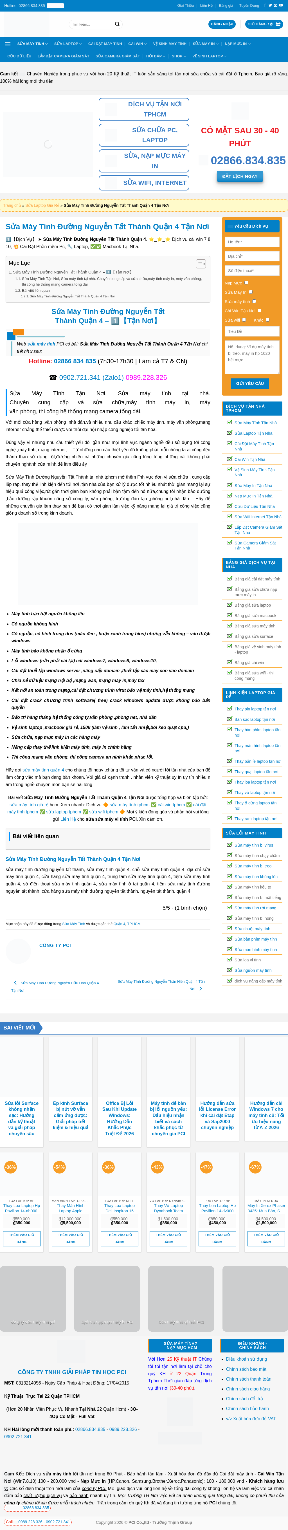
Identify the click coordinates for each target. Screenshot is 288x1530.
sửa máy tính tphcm (130, 804)
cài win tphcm (171, 804)
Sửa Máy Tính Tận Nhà (256, 423)
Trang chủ (12, 205)
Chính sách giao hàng (248, 1389)
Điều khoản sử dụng (246, 1359)
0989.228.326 (123, 1429)
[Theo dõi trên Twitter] (270, 6)
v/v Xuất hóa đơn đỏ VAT (251, 1418)
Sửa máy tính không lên (256, 876)
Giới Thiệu (185, 5)
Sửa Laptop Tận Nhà (254, 433)
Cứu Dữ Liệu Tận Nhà (255, 506)
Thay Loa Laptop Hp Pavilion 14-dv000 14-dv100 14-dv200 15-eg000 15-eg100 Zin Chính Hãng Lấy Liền (217, 1208)
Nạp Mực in (93, 1481)
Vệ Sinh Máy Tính (169, 44)
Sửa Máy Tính (32, 44)
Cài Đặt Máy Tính (105, 44)
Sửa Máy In (206, 44)
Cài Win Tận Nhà (250, 459)
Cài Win (137, 44)
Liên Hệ (206, 5)
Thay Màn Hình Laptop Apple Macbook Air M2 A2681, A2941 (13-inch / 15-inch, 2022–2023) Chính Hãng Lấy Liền (70, 1208)
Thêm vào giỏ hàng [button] (21, 1238)
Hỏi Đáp (156, 56)
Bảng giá (226, 5)
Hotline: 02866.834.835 (34, 5)
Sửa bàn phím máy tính (256, 939)
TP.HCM (133, 924)
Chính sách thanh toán (248, 1379)
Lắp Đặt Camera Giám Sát (63, 56)
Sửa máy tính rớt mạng (255, 908)
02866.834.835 (90, 1429)
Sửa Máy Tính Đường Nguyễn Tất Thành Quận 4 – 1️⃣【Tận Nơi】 (73, 272)
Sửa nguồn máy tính (253, 970)
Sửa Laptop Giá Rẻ (42, 205)
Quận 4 (119, 924)
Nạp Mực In (238, 44)
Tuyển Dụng (249, 5)
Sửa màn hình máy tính (256, 949)
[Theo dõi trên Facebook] (265, 6)
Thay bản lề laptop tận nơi (258, 761)
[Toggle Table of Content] (198, 264)
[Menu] (7, 44)
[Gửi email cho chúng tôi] (275, 6)
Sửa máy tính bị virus (254, 845)
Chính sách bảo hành (247, 1408)
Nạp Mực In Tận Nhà (254, 496)
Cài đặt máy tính (236, 1473)
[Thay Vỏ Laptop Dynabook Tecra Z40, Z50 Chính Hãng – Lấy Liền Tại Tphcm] (168, 1174)
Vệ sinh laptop (209, 56)
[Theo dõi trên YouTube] (281, 6)
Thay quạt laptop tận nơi (256, 772)
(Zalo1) (113, 377)
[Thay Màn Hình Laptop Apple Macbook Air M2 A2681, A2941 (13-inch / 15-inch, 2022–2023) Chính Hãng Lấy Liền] (70, 1174)
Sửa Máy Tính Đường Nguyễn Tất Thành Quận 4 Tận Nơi (72, 296)
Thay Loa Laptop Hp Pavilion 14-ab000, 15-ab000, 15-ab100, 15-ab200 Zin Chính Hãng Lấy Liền (21, 1208)
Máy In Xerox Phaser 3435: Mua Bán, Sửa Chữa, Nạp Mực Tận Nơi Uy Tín (266, 1208)
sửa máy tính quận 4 (43, 770)
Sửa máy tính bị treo (253, 866)
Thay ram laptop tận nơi (256, 818)
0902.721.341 (80, 377)
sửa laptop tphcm (63, 811)
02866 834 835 (75, 361)
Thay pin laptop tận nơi (255, 709)
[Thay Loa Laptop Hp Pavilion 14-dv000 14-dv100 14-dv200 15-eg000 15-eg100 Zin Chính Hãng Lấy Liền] (217, 1174)
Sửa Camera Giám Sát (118, 56)
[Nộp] (117, 24)
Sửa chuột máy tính (252, 928)
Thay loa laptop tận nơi (255, 782)
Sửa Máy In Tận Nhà (253, 485)
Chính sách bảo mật (246, 1369)
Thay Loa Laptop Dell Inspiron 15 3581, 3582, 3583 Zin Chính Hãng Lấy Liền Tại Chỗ (120, 1208)
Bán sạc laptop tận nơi (255, 719)
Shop (179, 56)
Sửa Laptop (68, 44)
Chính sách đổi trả (245, 1398)
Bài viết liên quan (36, 290)
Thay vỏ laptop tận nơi (255, 792)
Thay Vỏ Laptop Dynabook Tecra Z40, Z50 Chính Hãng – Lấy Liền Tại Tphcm (168, 1208)
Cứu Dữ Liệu (19, 56)
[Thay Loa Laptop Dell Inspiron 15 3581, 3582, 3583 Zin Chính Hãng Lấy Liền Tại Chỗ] (119, 1174)
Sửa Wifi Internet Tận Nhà (258, 517)
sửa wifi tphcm (103, 811)
